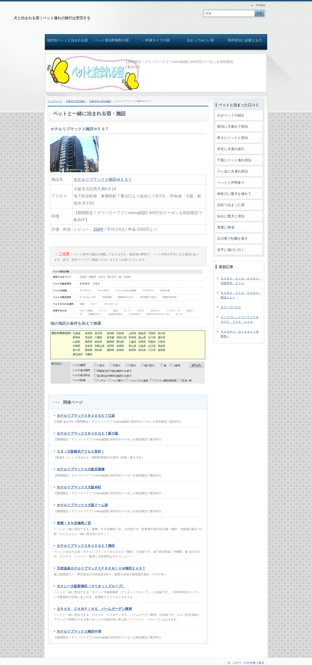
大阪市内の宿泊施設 (100, 101)
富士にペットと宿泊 (232, 138)
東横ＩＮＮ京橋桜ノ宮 (74, 523)
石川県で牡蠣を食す (232, 238)
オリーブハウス (231, 307)
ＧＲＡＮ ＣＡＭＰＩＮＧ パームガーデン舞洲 (94, 609)
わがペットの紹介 (230, 115)
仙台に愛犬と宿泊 (230, 216)
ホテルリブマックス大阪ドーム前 (82, 505)
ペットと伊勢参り (230, 182)
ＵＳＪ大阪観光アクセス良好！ (81, 451)
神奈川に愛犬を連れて (234, 194)
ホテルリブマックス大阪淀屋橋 (81, 469)
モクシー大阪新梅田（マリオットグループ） (91, 586)
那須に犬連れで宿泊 (232, 126)
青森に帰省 (225, 227)
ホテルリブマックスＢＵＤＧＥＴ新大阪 (87, 433)
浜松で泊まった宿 (230, 205)
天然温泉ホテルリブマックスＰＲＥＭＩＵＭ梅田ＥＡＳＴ (101, 568)
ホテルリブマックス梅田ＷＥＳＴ (103, 179)
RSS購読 (261, 5)
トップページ (55, 101)
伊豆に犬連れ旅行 (230, 149)
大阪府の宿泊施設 (75, 101)
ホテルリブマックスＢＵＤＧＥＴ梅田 (86, 546)
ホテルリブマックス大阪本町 (79, 487)
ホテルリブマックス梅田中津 (79, 631)
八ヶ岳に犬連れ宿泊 (232, 171)
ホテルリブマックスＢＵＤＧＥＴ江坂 (86, 416)
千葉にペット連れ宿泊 (234, 160)
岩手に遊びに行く (230, 250)
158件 (98, 229)
